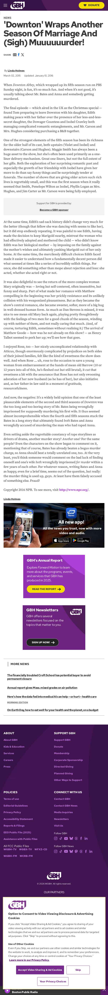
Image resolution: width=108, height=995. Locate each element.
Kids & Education (14, 746)
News (7, 17)
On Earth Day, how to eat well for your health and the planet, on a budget (52, 710)
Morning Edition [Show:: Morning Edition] (17, 702)
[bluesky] (71, 838)
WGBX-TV (25, 849)
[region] (54, 943)
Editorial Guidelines (16, 805)
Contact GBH (62, 798)
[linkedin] (86, 838)
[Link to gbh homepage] (17, 5)
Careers (8, 760)
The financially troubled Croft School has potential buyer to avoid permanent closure (49, 677)
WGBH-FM (10, 856)
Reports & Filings (14, 825)
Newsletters (61, 819)
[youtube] (66, 838)
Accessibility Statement (18, 819)
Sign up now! (41, 642)
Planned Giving (63, 773)
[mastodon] (76, 851)
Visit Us (58, 825)
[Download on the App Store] (61, 540)
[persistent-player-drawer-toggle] (104, 990)
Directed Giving (63, 766)
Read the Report (44, 588)
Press (7, 766)
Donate (92, 5)
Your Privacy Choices (53, 981)
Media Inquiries (63, 812)
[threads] (76, 838)
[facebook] (81, 838)
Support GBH (62, 739)
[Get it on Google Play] (81, 540)
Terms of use (11, 798)
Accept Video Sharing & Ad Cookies (40, 969)
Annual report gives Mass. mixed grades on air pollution (42, 688)
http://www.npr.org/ (74, 490)
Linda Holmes (16, 70)
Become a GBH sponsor (54, 209)
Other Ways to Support (68, 780)
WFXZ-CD (41, 849)
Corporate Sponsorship (68, 760)
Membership (61, 753)
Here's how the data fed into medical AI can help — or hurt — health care (51, 697)
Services (9, 753)
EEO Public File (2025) (17, 832)
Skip (78, 969)
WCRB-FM (26, 856)
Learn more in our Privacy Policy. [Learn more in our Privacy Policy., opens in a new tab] (29, 960)
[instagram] (56, 838)
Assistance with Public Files (20, 839)
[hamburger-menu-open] (7, 5)
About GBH (11, 739)
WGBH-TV (10, 849)
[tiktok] (60, 838)
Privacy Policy (12, 812)
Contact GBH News (65, 805)
